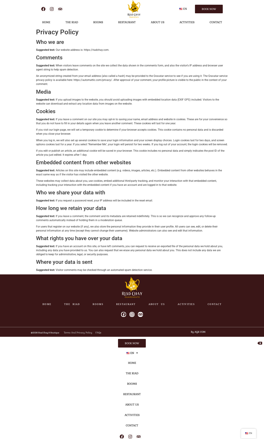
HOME (46, 22)
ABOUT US (157, 22)
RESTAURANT (127, 22)
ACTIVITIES (186, 22)
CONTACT (216, 22)
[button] (183, 9)
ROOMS (98, 22)
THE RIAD (71, 22)
